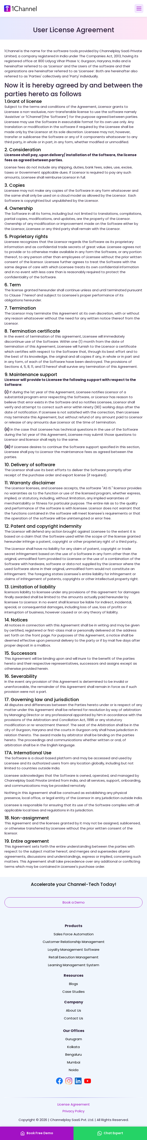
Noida (73, 1070)
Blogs (73, 984)
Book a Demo (74, 902)
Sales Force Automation (74, 934)
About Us (73, 1010)
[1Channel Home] (20, 8)
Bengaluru (73, 1054)
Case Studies (73, 991)
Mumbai (73, 1062)
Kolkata (73, 1047)
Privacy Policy (73, 1111)
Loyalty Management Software (73, 949)
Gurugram (73, 1039)
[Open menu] (138, 8)
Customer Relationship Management (74, 942)
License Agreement (73, 1104)
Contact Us (73, 1018)
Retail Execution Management (74, 957)
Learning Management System (73, 965)
